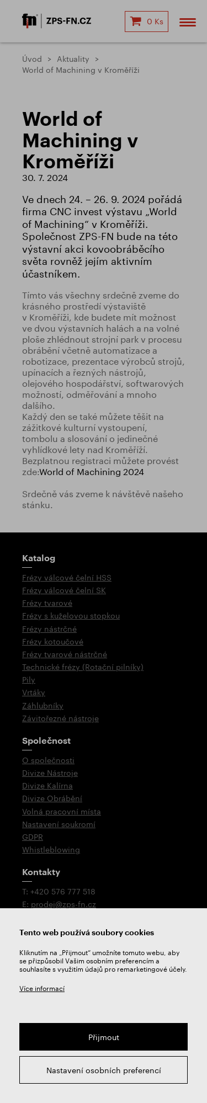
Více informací (42, 988)
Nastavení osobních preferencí (103, 1070)
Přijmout (103, 1037)
